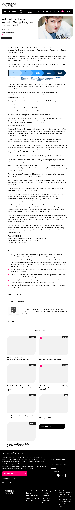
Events (38, 11)
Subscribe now (46, 426)
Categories (12, 11)
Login (68, 11)
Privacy (44, 503)
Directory (45, 11)
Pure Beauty (21, 11)
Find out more (6, 482)
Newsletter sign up (33, 498)
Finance (66, 395)
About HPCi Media (32, 495)
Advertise (45, 495)
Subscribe (58, 11)
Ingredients (32, 423)
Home (5, 11)
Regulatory (32, 337)
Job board (30, 11)
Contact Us (30, 501)
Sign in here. (16, 478)
